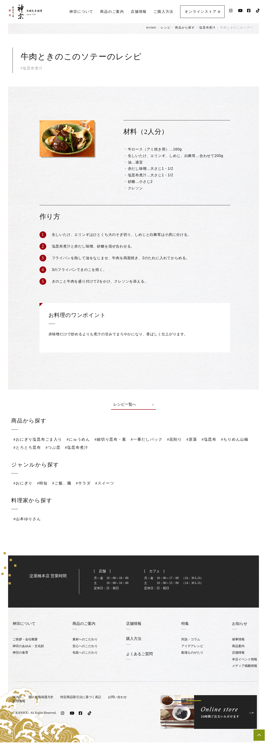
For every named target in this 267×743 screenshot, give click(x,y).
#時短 (43, 484)
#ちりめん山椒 (28, 448)
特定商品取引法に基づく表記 (80, 697)
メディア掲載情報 (244, 666)
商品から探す (185, 27)
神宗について (81, 10)
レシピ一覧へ (133, 405)
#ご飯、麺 (64, 484)
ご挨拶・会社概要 (25, 640)
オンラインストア (202, 10)
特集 (186, 624)
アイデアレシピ (193, 646)
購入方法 (133, 639)
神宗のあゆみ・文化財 (28, 646)
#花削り (182, 440)
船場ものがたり (193, 653)
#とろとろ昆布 (61, 448)
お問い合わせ (117, 697)
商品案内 (238, 646)
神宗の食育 (20, 653)
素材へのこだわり (84, 640)
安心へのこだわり (84, 646)
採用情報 (19, 701)
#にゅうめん (81, 440)
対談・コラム (191, 640)
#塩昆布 (218, 440)
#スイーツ (109, 484)
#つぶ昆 (88, 448)
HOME (151, 27)
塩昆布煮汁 (207, 27)
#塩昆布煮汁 (113, 448)
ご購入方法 (163, 10)
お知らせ (240, 624)
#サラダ (86, 484)
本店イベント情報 (244, 659)
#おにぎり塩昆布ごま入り (39, 440)
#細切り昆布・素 (115, 440)
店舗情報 (139, 10)
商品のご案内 (112, 10)
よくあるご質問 (139, 654)
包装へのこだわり (84, 653)
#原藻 (200, 440)
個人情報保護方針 (41, 697)
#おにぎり (23, 484)
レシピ (166, 27)
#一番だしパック (153, 440)
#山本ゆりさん (28, 519)
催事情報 (238, 640)
